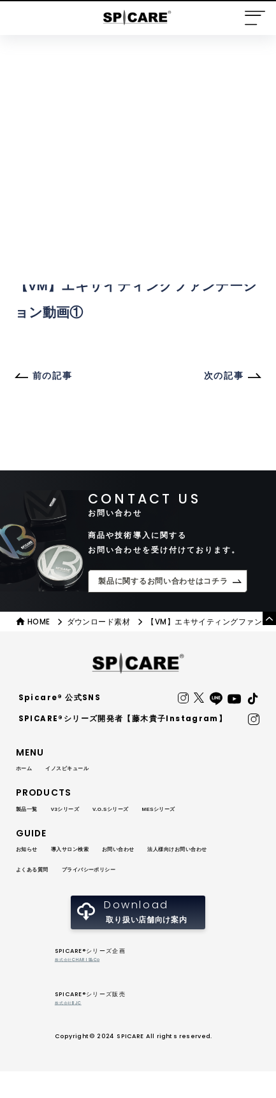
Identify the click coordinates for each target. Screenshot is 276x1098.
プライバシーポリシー (56, 892)
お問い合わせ (155, 851)
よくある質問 (142, 872)
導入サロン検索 (90, 851)
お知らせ (32, 851)
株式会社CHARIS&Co (86, 986)
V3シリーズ (83, 811)
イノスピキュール (86, 771)
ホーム (28, 771)
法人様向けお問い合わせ (60, 872)
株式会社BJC (73, 1029)
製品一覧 (32, 811)
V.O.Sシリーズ (144, 811)
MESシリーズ (208, 811)
